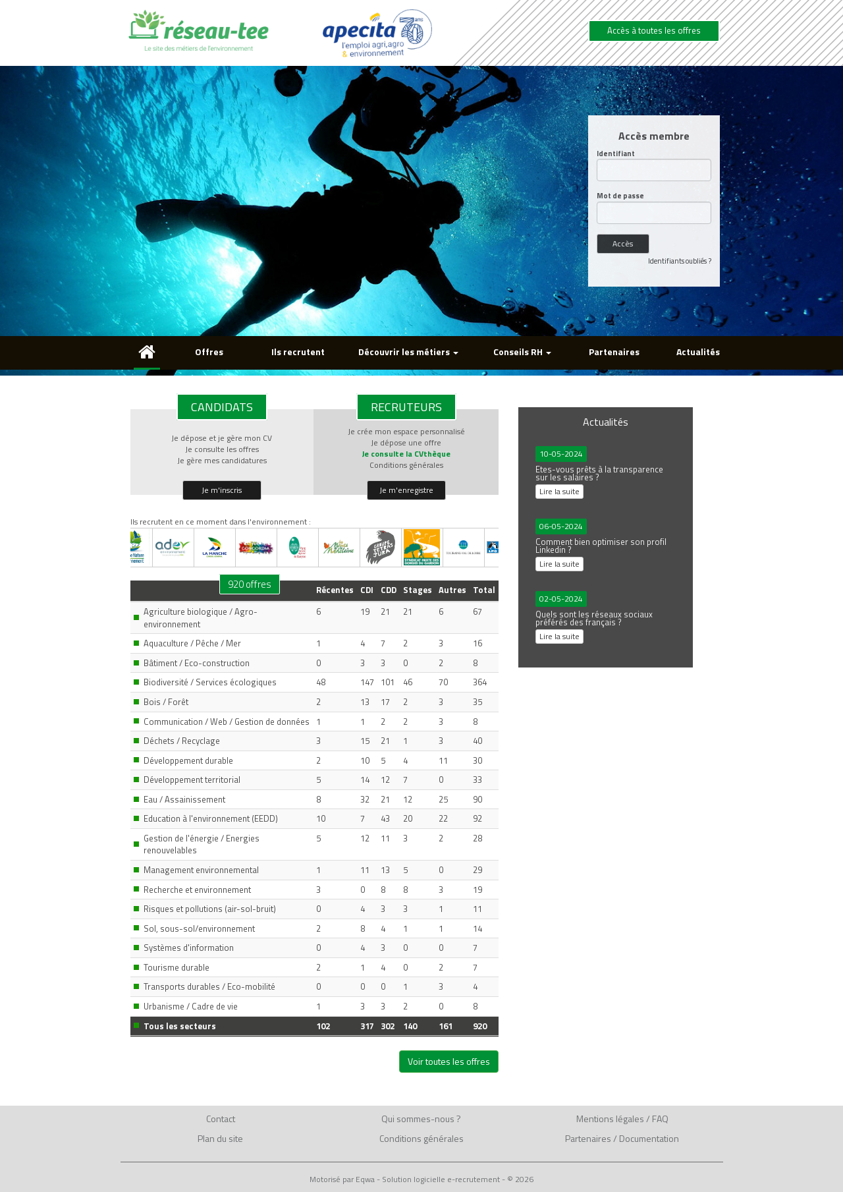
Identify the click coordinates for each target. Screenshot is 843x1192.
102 (323, 1026)
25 (443, 799)
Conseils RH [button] (522, 351)
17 (385, 701)
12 (385, 779)
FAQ (660, 1118)
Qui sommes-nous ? (421, 1118)
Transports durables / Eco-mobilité (209, 986)
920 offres (249, 584)
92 (477, 818)
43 (385, 818)
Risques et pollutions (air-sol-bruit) (210, 908)
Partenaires (614, 351)
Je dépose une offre (406, 442)
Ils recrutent (298, 351)
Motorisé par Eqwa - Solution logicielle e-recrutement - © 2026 (421, 1179)
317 (367, 1026)
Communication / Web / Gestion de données (227, 721)
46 (407, 682)
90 (477, 799)
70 (443, 682)
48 (320, 682)
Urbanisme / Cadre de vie (191, 1006)
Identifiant (616, 154)
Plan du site (220, 1138)
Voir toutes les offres (449, 1061)
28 (477, 838)
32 (364, 799)
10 (364, 760)
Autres (452, 589)
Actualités (698, 351)
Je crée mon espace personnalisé (406, 431)
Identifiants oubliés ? (679, 261)
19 (364, 611)
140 (410, 1026)
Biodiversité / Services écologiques (210, 682)
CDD (388, 589)
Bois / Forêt (166, 701)
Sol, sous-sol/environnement (199, 928)
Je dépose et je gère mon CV (221, 438)
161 (445, 1026)
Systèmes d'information (189, 947)
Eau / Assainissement (184, 799)
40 (477, 740)
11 (443, 760)
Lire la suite (559, 491)
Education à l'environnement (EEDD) (211, 818)
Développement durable (188, 760)
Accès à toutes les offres (654, 30)
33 (477, 779)
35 (477, 701)
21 (385, 611)
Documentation (649, 1138)
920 (480, 1026)
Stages (417, 589)
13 (364, 701)
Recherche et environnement (197, 889)
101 (387, 682)
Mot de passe (620, 196)
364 (480, 682)
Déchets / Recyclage (182, 740)
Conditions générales (406, 465)
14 (364, 779)
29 (477, 869)
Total (484, 589)
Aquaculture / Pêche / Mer (192, 643)
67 (477, 611)
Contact (220, 1118)
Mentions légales (610, 1118)
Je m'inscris (222, 490)
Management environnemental (201, 869)
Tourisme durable (176, 967)
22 (443, 818)
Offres (209, 351)
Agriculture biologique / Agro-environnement (201, 618)
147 (367, 682)
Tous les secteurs (180, 1026)
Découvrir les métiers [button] (408, 351)
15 (364, 740)
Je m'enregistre (406, 490)
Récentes (335, 589)
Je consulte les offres (222, 449)
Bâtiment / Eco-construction (197, 662)
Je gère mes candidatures (222, 460)
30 (477, 760)
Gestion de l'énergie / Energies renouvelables (201, 844)
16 (477, 643)
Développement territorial (192, 779)
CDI (366, 589)
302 (387, 1026)
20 (407, 818)
